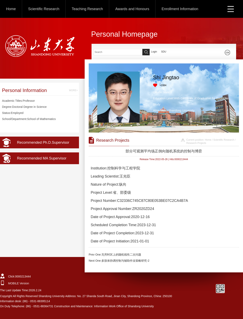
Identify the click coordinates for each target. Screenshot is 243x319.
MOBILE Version (18, 283)
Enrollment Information (180, 9)
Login (154, 51)
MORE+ (73, 90)
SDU (163, 51)
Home (11, 9)
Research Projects (196, 143)
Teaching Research (87, 9)
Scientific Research (43, 9)
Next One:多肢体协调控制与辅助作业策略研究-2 (119, 260)
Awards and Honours (132, 9)
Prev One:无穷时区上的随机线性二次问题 (115, 254)
